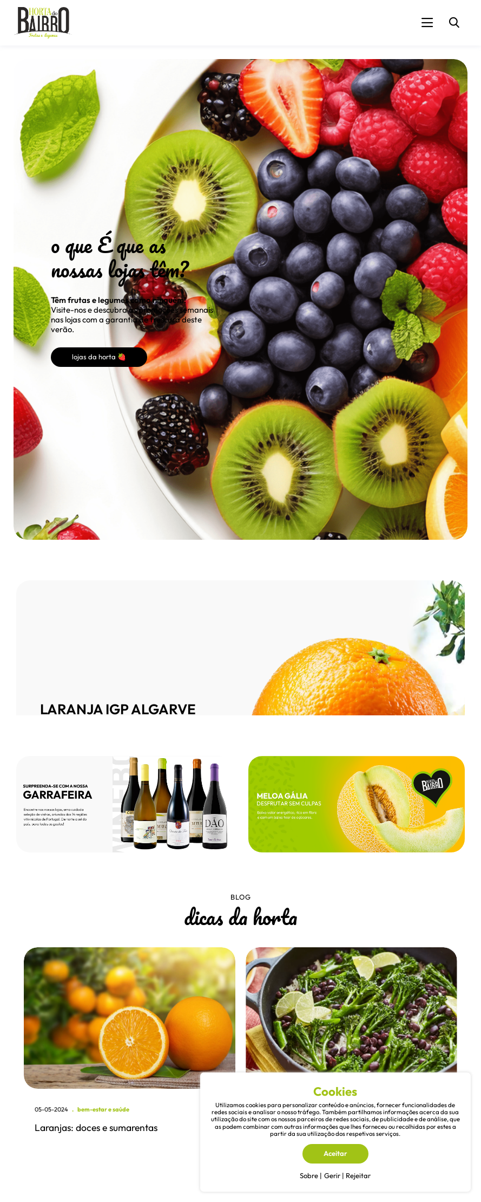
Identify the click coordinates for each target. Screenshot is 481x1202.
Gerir (332, 1175)
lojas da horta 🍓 (99, 356)
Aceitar (335, 1153)
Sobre (309, 1175)
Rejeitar (358, 1175)
